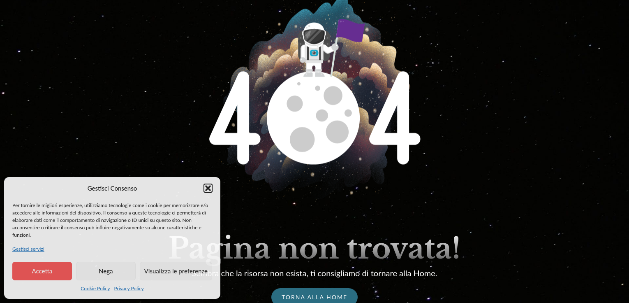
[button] (208, 188)
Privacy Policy (128, 288)
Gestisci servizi (28, 249)
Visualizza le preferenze (176, 271)
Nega (106, 271)
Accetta (42, 271)
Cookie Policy (95, 288)
